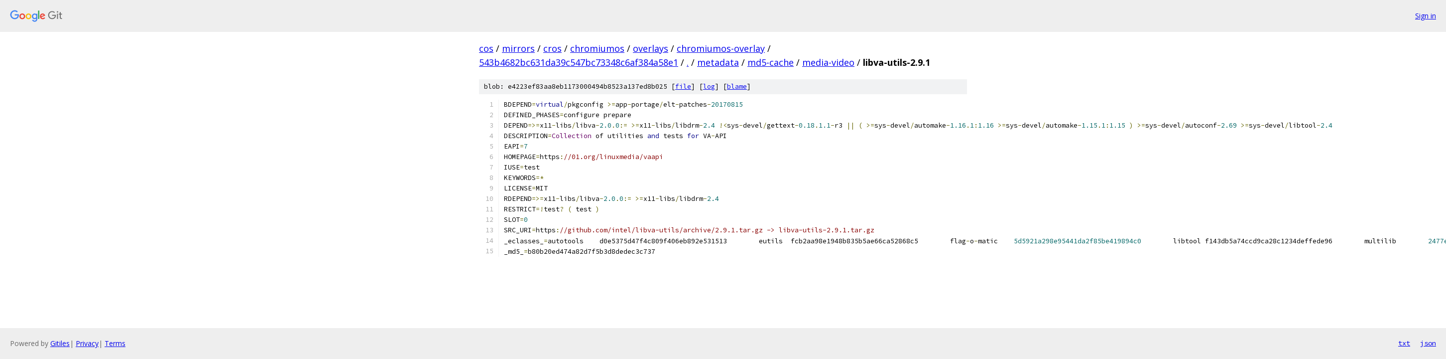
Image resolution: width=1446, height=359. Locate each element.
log (709, 86)
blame (737, 86)
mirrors (518, 48)
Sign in (1425, 15)
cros (552, 48)
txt (1404, 343)
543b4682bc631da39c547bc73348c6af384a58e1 (578, 62)
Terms (115, 343)
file (683, 86)
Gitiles (60, 343)
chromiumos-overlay (721, 48)
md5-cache (770, 62)
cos (486, 48)
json (1428, 343)
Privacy (87, 343)
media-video (828, 62)
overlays (650, 48)
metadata (718, 62)
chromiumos (597, 48)
